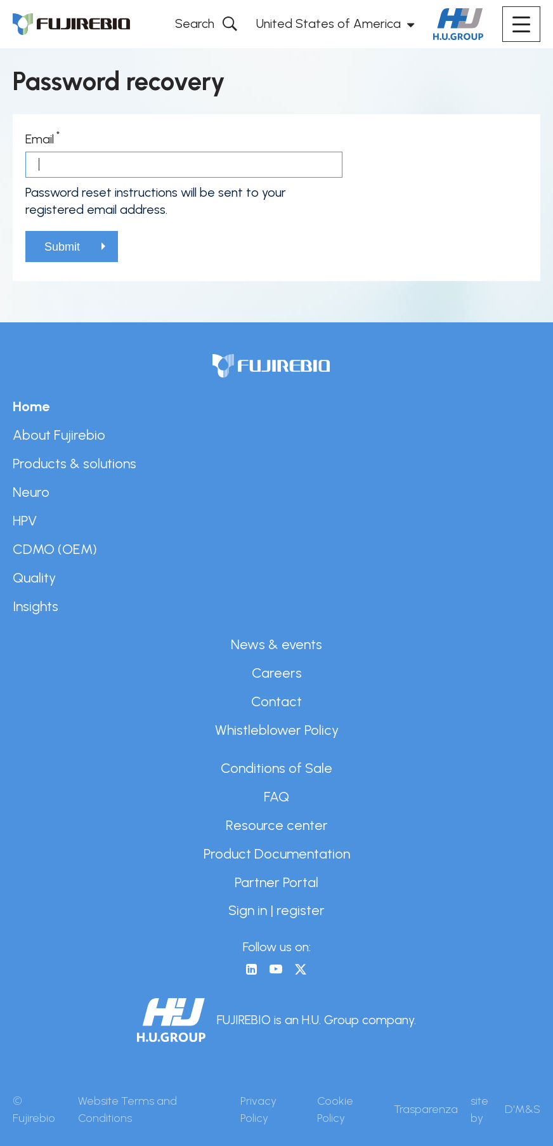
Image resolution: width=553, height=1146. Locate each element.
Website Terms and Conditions (127, 1109)
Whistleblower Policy (277, 729)
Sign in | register (276, 910)
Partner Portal (276, 882)
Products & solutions (74, 463)
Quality (34, 577)
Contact (276, 701)
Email (39, 139)
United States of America (328, 23)
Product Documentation (277, 853)
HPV (25, 520)
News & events (276, 644)
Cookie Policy (335, 1109)
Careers (277, 672)
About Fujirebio (59, 434)
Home (31, 406)
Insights (35, 606)
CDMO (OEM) (55, 549)
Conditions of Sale (276, 768)
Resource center (277, 825)
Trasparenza (426, 1109)
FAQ (276, 796)
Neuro (31, 492)
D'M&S (522, 1109)
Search (194, 23)
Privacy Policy (258, 1109)
